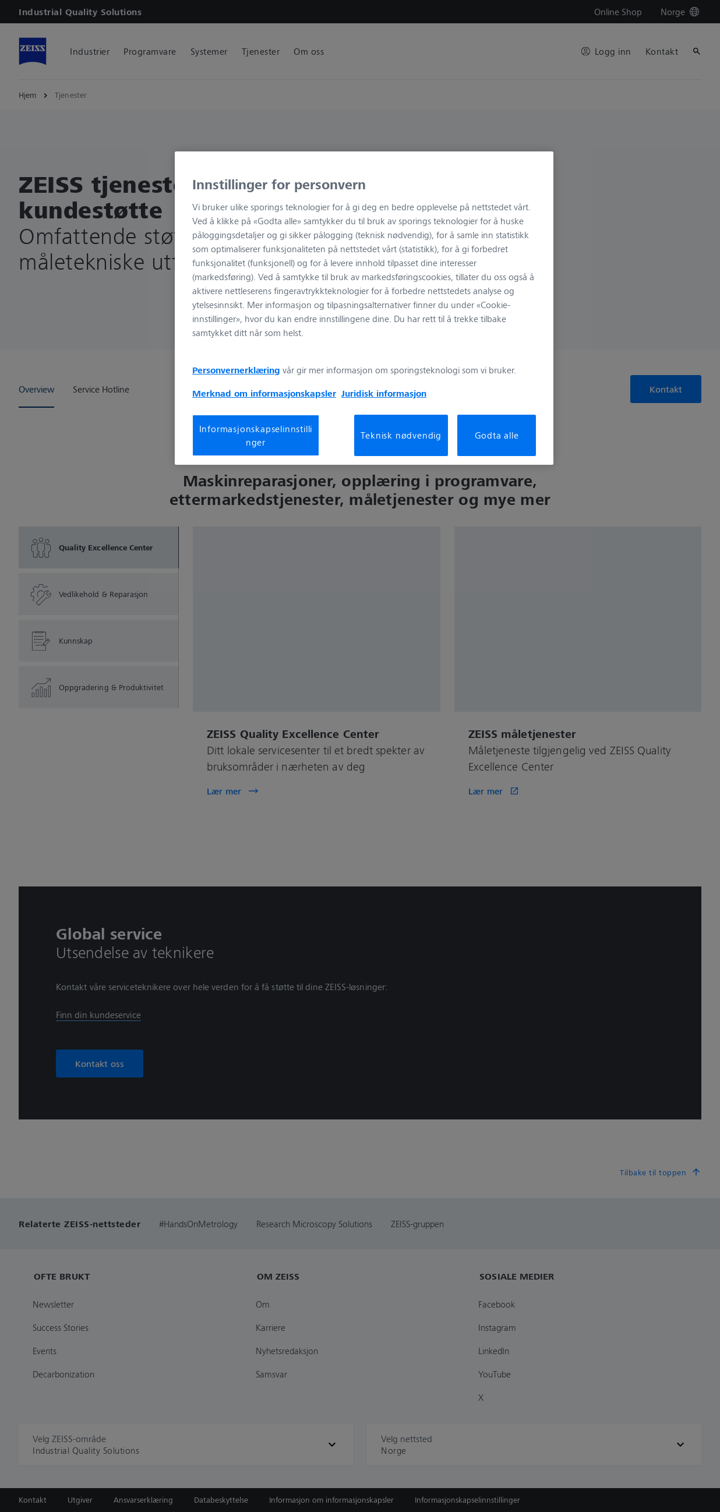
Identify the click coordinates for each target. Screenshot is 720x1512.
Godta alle (497, 435)
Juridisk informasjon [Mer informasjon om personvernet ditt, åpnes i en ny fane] (383, 393)
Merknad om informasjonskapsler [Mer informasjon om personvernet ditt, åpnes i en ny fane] (264, 393)
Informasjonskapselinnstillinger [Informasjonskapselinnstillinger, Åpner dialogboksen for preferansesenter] (256, 435)
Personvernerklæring (236, 369)
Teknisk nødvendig (401, 435)
